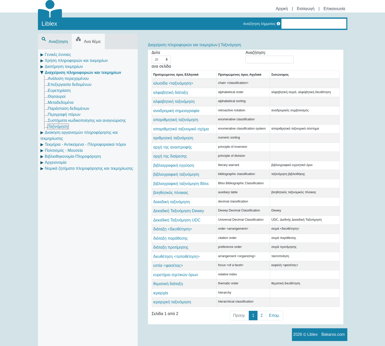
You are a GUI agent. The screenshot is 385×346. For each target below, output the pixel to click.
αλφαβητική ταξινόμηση (174, 101)
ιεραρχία (160, 293)
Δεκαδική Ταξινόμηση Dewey (178, 211)
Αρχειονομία (56, 162)
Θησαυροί (57, 96)
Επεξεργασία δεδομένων (70, 84)
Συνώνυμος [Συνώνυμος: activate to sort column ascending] (280, 74)
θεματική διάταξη (168, 284)
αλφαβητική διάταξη (170, 92)
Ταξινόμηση (58, 126)
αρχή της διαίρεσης (170, 156)
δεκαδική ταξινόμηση (171, 202)
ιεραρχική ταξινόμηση (172, 302)
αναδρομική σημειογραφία (176, 111)
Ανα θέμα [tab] (88, 41)
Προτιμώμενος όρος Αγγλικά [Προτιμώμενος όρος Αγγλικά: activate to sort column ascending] (239, 74)
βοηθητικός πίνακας (170, 192)
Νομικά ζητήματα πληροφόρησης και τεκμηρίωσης (89, 168)
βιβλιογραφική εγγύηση (173, 165)
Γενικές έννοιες (58, 54)
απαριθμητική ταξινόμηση (175, 120)
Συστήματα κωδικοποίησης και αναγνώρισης (87, 120)
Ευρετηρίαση (59, 90)
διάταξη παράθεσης (170, 238)
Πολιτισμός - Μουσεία (64, 150)
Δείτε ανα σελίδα (161, 59)
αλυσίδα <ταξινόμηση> (173, 83)
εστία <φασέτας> (168, 265)
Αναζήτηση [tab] (55, 41)
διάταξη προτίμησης (170, 247)
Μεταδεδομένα (61, 102)
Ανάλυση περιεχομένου (68, 78)
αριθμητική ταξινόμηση (173, 138)
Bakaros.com (333, 334)
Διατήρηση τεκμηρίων (64, 66)
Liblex (49, 23)
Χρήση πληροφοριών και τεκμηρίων (76, 60)
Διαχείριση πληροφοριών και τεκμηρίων (83, 72)
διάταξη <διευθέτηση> (172, 229)
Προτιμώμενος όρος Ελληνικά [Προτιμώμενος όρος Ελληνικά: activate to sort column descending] (175, 74)
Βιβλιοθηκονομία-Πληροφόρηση (73, 156)
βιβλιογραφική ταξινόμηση (176, 174)
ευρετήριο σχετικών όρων (175, 275)
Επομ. (274, 315)
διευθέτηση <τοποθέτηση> (176, 256)
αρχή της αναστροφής (172, 147)
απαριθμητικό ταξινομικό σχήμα (181, 129)
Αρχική (282, 8)
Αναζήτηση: (270, 56)
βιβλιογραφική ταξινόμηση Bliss (181, 183)
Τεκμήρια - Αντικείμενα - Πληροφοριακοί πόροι (85, 144)
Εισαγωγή (306, 8)
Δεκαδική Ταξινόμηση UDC (176, 220)
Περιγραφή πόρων (64, 114)
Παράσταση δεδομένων (68, 108)
